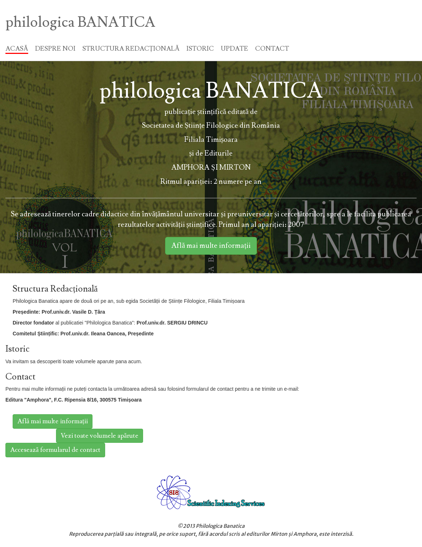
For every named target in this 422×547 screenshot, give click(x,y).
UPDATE (234, 48)
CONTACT (272, 48)
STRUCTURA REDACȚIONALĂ (131, 48)
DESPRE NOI (55, 48)
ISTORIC (200, 48)
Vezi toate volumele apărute (99, 436)
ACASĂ (16, 48)
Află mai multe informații (210, 245)
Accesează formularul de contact (55, 450)
